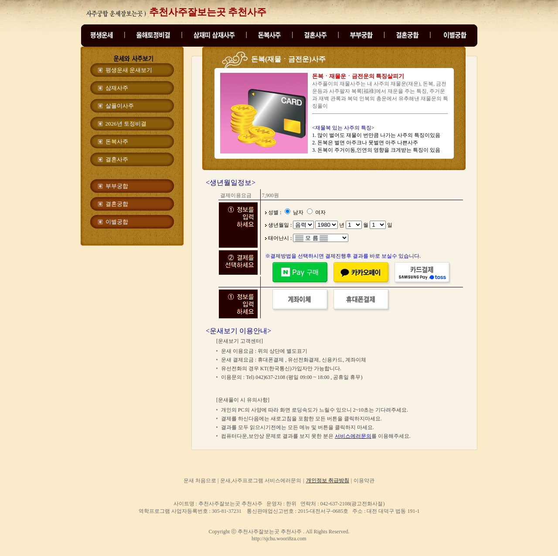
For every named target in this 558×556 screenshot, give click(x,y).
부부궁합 (116, 186)
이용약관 (364, 481)
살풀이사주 (119, 105)
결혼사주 (116, 159)
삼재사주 (116, 88)
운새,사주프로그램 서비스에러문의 (260, 481)
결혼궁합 (116, 204)
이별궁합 (116, 221)
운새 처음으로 (201, 481)
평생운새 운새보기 (128, 70)
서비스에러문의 (353, 436)
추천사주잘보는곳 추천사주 (208, 12)
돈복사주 (116, 141)
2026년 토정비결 (125, 123)
